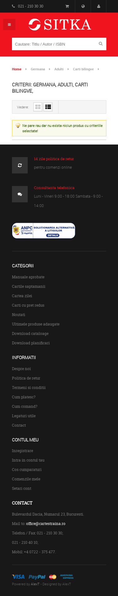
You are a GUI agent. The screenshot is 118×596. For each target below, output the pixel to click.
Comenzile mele (26, 479)
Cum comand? (24, 406)
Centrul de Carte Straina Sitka (69, 27)
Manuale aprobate (28, 277)
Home (16, 69)
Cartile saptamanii (28, 286)
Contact (19, 425)
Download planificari (31, 343)
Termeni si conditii (29, 387)
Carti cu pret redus (28, 305)
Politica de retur (26, 378)
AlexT (35, 584)
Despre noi (21, 368)
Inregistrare (22, 450)
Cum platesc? (24, 397)
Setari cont (21, 488)
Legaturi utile (24, 415)
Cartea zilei (22, 295)
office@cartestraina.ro (45, 523)
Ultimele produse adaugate (35, 324)
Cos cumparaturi (27, 469)
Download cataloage (30, 333)
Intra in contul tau (28, 460)
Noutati (18, 314)
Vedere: (23, 107)
